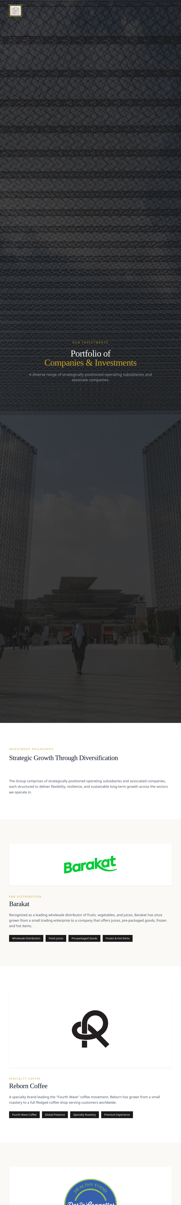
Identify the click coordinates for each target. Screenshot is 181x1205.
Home (108, 10)
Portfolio (144, 10)
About (124, 10)
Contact (166, 10)
